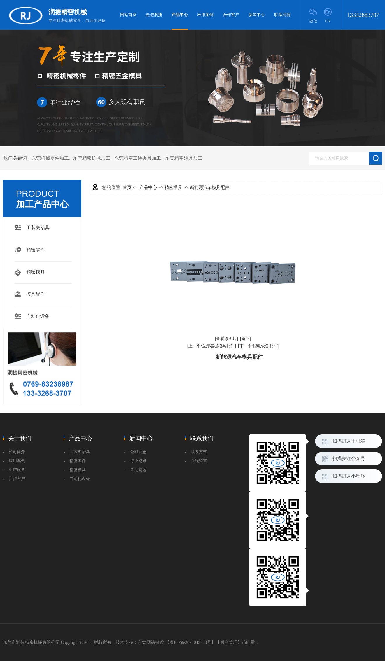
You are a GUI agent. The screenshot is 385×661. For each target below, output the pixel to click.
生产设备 (17, 470)
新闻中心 (257, 15)
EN (328, 21)
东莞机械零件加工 (50, 158)
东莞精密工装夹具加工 (137, 158)
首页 (127, 187)
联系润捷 (282, 15)
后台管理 (228, 642)
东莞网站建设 (151, 642)
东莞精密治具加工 (183, 158)
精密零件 (35, 249)
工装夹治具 (38, 227)
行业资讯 (138, 461)
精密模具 (35, 271)
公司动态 (138, 452)
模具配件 (35, 294)
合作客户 (231, 15)
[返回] (245, 338)
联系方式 (199, 452)
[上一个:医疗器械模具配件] (211, 346)
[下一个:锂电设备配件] (258, 346)
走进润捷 (154, 15)
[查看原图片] (226, 338)
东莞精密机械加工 (91, 158)
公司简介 (17, 452)
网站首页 (128, 15)
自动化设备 (38, 316)
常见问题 (138, 470)
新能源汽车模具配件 (209, 187)
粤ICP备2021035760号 (190, 642)
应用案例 (205, 15)
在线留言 (199, 461)
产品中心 (180, 21)
